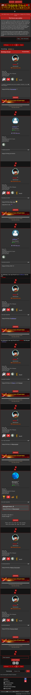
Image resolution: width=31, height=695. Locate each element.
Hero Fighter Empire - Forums (7, 14)
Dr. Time (13, 202)
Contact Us (7, 681)
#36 (28, 379)
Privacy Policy (7, 688)
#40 (28, 625)
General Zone (16, 14)
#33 (28, 197)
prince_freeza (14, 629)
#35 (28, 314)
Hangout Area (23, 14)
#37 (28, 440)
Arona (20, 383)
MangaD (5, 85)
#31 (28, 84)
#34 (28, 262)
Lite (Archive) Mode (8, 682)
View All (20, 79)
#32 (28, 149)
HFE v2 (6, 679)
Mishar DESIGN (16, 691)
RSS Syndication (8, 684)
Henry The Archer (15, 567)
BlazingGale (15, 444)
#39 (28, 563)
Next (21, 45)
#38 (28, 502)
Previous (6, 45)
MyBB (7, 691)
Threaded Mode (25, 51)
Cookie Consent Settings (10, 686)
